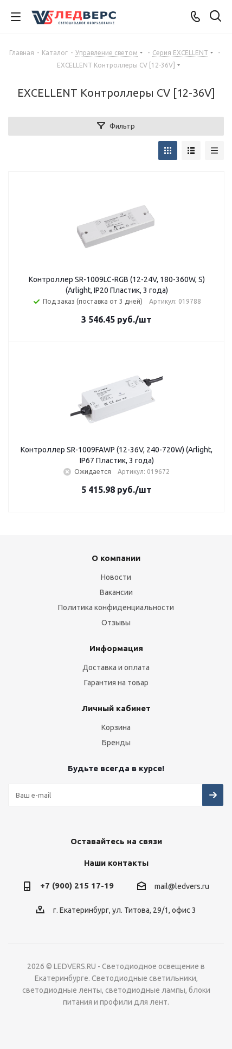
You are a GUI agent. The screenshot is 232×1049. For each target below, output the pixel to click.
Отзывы (116, 622)
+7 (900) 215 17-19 (77, 885)
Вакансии (116, 592)
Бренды (116, 742)
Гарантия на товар (116, 682)
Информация (116, 648)
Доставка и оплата (116, 667)
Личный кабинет (116, 708)
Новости (116, 577)
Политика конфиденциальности (116, 607)
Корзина (116, 727)
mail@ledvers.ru (181, 886)
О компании (116, 558)
